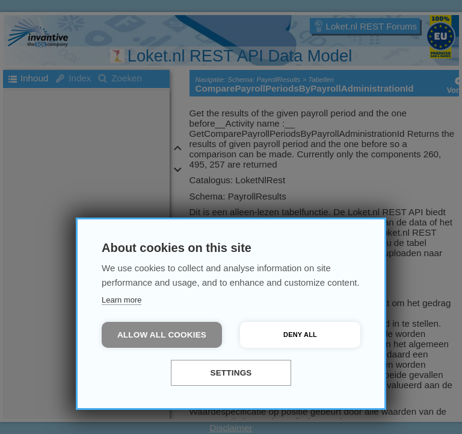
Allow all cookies (161, 334)
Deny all (300, 334)
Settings (230, 372)
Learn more (121, 299)
